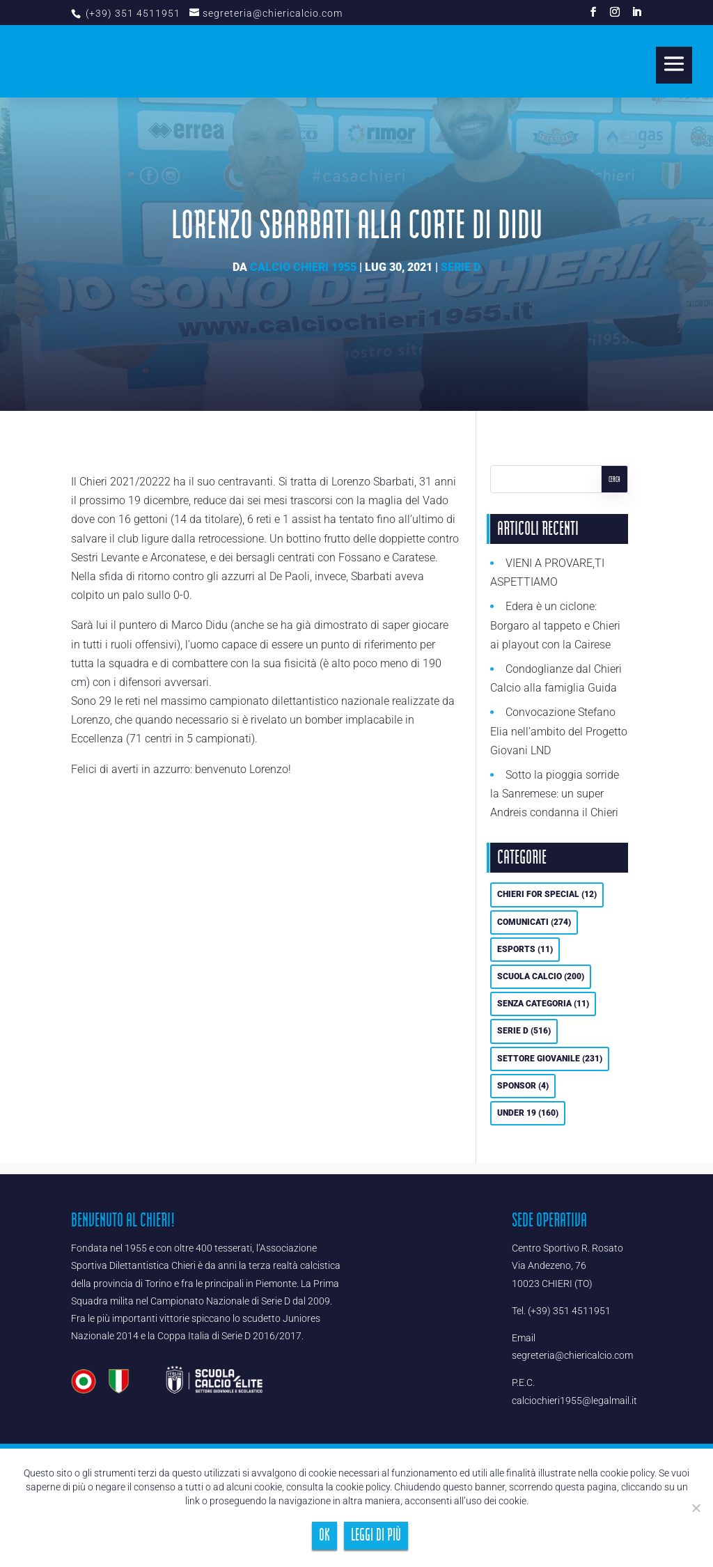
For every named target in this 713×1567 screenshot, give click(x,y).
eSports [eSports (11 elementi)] (525, 949)
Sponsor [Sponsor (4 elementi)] (523, 1086)
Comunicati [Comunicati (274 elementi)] (534, 922)
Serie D (460, 267)
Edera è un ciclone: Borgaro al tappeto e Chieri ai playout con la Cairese (555, 625)
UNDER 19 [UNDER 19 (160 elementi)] (527, 1113)
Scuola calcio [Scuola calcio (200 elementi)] (540, 976)
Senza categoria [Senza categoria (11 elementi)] (543, 1003)
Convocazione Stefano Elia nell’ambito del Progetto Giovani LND (558, 730)
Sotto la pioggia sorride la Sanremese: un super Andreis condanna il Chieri (554, 793)
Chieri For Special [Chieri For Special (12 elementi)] (547, 894)
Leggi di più (376, 1535)
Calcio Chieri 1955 (303, 267)
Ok (324, 1535)
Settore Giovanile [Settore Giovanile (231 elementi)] (549, 1058)
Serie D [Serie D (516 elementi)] (524, 1031)
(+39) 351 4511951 (131, 13)
